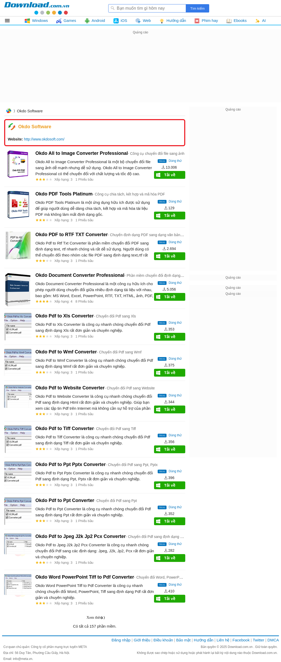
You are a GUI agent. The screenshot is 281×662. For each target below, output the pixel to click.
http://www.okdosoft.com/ (44, 139)
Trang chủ (8, 111)
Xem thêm (95, 617)
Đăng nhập (121, 640)
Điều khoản (163, 640)
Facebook (241, 640)
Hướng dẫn (203, 640)
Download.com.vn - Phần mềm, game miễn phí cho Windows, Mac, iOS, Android (36, 8)
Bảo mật (183, 640)
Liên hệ (222, 640)
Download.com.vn (240, 647)
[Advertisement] (140, 71)
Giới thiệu (142, 640)
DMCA (273, 640)
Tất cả (10, 20)
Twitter (258, 640)
